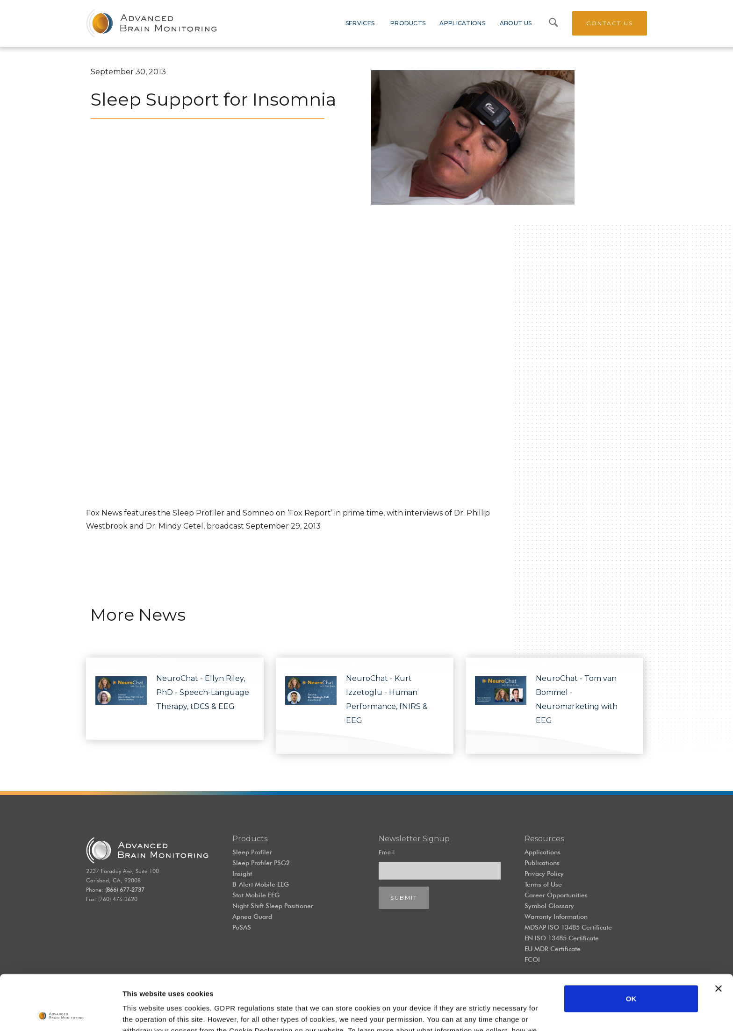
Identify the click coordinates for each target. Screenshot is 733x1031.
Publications (542, 862)
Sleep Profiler (252, 852)
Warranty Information (556, 916)
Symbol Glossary (549, 905)
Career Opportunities (556, 895)
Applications (543, 852)
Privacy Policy (544, 873)
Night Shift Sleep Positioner (272, 905)
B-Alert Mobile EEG (260, 884)
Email (387, 852)
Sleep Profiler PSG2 (261, 862)
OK (631, 944)
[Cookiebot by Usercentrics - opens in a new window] (60, 1013)
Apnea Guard (252, 916)
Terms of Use (543, 884)
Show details (144, 1013)
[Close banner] (718, 934)
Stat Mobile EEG (256, 895)
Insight (242, 873)
